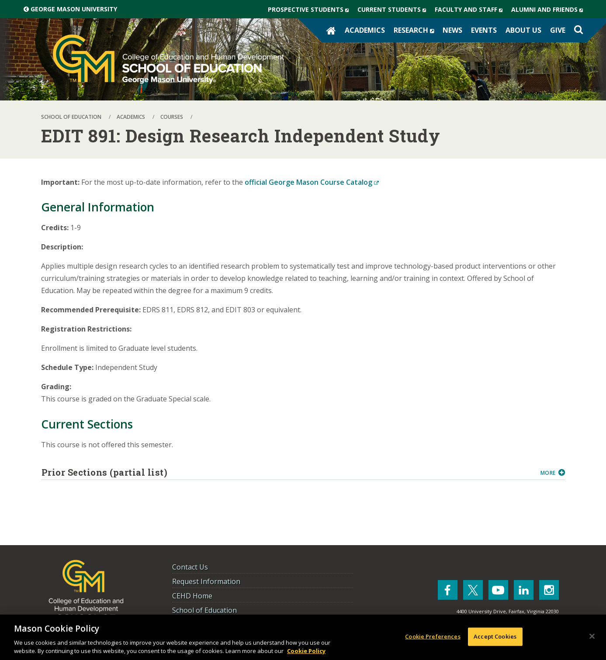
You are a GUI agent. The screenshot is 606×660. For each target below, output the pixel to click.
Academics (365, 30)
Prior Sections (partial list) (288, 472)
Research (416, 30)
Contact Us (190, 567)
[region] (303, 637)
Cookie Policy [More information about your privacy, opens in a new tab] (306, 651)
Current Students (393, 9)
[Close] (592, 636)
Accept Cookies (495, 636)
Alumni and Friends (549, 9)
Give (557, 30)
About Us (523, 30)
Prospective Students (310, 9)
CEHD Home (192, 596)
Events (484, 30)
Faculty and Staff (471, 9)
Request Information (206, 581)
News (452, 30)
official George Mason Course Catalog (312, 182)
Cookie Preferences (432, 636)
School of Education (204, 610)
